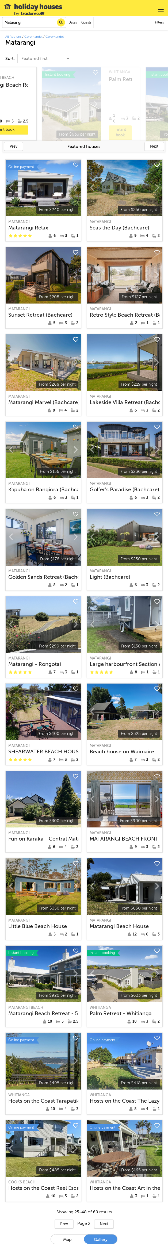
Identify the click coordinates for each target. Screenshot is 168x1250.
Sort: (10, 58)
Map (67, 1239)
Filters (159, 22)
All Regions (13, 37)
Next (154, 146)
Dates (72, 22)
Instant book (132, 130)
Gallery (101, 1239)
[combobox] (34, 22)
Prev (13, 146)
